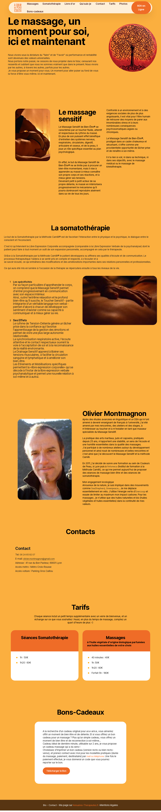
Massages (35, 3)
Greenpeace (113, 495)
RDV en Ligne (141, 7)
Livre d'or (72, 3)
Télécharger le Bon (58, 778)
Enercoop (140, 498)
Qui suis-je (88, 3)
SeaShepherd (98, 495)
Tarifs (114, 3)
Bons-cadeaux (37, 11)
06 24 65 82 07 (28, 561)
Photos (126, 3)
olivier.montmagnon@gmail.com (40, 565)
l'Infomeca (112, 473)
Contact (102, 3)
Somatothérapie (54, 3)
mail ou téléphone (96, 756)
